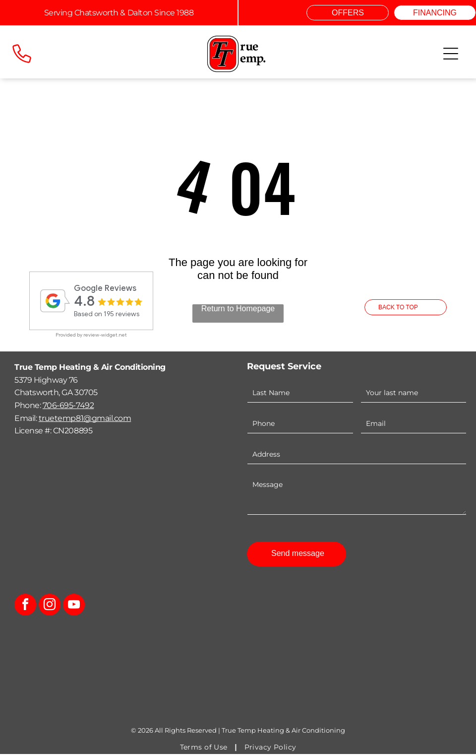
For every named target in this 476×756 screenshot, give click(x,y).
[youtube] (74, 608)
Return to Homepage (238, 310)
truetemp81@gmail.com (85, 419)
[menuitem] (205, 749)
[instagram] (49, 608)
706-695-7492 (68, 407)
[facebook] (25, 608)
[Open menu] (450, 53)
